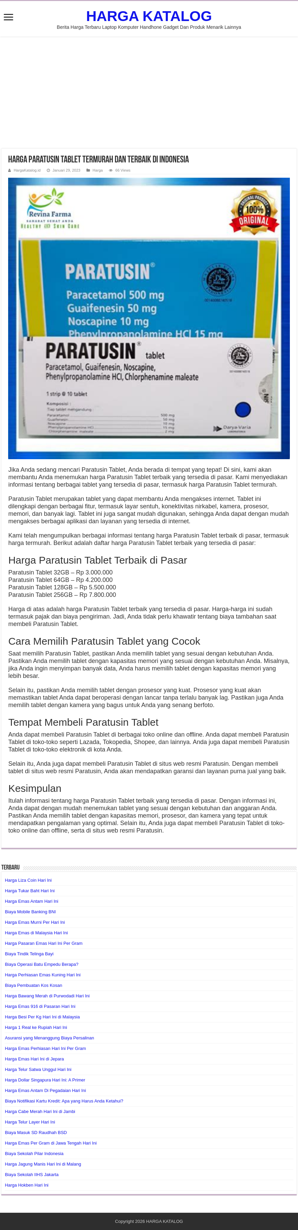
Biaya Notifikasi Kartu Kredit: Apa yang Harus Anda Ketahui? (64, 1101)
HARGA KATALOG (149, 16)
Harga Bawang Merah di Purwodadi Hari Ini (47, 995)
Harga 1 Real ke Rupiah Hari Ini (36, 1027)
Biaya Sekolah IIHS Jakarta (31, 1174)
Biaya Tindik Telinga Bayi (29, 953)
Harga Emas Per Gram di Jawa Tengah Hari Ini (51, 1143)
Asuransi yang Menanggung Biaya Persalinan (49, 1037)
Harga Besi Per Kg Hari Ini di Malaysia (42, 1016)
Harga (98, 170)
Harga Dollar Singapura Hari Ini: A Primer (45, 1079)
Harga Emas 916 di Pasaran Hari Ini (40, 1006)
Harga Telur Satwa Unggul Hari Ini (38, 1069)
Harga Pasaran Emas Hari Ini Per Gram (43, 943)
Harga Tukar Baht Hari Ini (30, 890)
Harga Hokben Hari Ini (26, 1185)
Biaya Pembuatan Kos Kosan (33, 985)
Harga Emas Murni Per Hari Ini (35, 922)
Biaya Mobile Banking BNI (30, 911)
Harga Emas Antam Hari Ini (31, 901)
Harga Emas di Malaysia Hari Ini (36, 932)
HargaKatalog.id (27, 170)
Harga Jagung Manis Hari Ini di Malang (43, 1164)
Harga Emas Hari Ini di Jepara (34, 1058)
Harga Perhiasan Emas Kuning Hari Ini (42, 974)
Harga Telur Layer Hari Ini (30, 1122)
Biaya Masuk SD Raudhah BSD (36, 1132)
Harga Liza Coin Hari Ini (28, 880)
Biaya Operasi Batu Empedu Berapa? (41, 964)
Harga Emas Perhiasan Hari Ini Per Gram (45, 1048)
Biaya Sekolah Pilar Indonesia (34, 1153)
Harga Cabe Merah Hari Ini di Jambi (40, 1111)
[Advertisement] (149, 92)
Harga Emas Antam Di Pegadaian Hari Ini (45, 1090)
